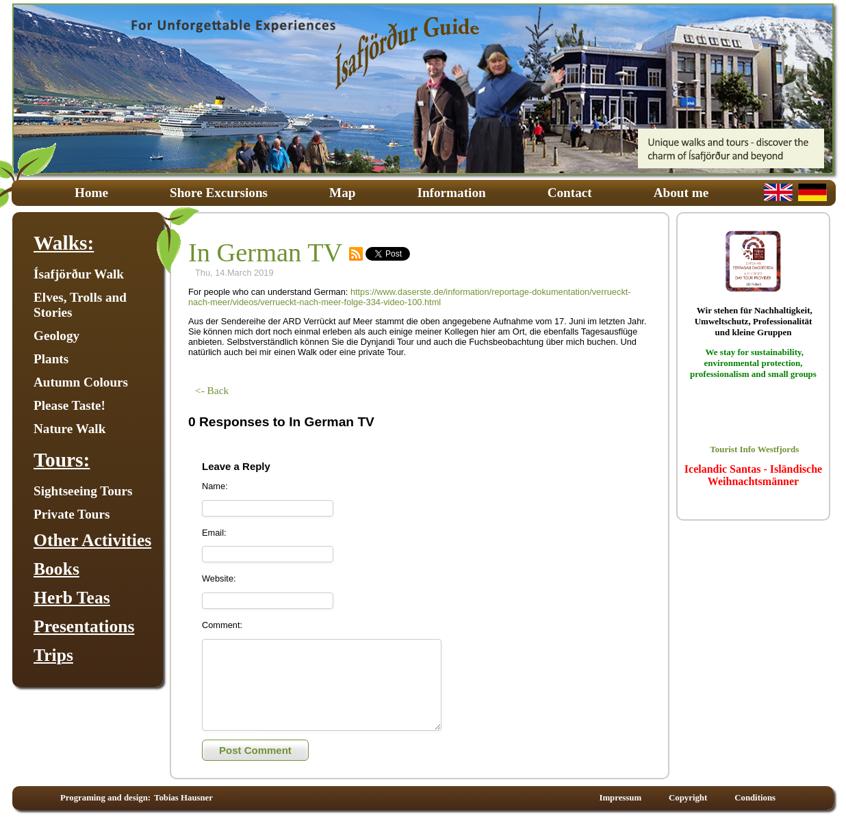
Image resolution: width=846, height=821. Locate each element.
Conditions (755, 802)
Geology (56, 335)
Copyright (688, 802)
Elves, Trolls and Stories (80, 305)
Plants (51, 359)
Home (91, 192)
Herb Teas (72, 598)
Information (451, 192)
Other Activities (92, 540)
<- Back (212, 390)
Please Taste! (69, 405)
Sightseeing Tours (83, 491)
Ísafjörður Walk (79, 274)
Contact (570, 192)
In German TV (265, 252)
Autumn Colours (81, 382)
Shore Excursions (219, 192)
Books (56, 569)
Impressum (620, 802)
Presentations (84, 626)
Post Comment (255, 754)
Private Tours (72, 514)
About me (681, 192)
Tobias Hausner (183, 802)
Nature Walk (69, 428)
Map (342, 192)
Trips (53, 655)
